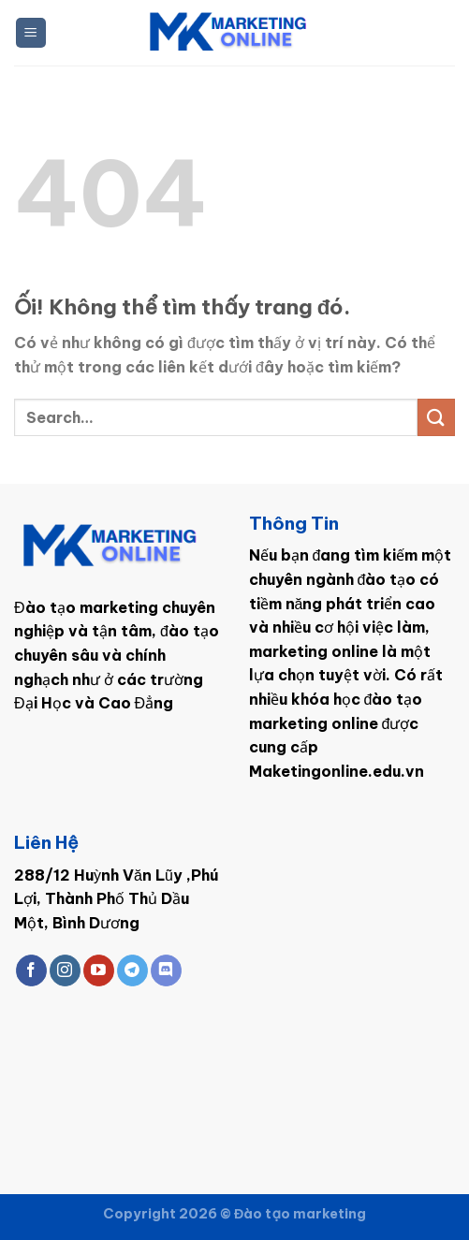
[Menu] (31, 33)
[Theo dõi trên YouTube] (98, 970)
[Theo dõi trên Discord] (166, 970)
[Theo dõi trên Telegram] (132, 970)
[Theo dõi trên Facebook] (31, 970)
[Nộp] (436, 417)
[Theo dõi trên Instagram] (65, 970)
